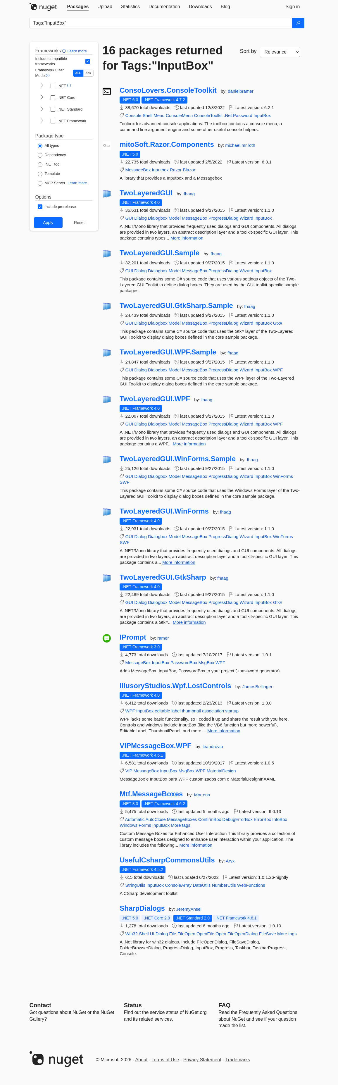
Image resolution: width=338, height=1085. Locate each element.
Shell (147, 115)
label (176, 710)
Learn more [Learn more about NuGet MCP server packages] (77, 183)
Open (220, 933)
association (213, 710)
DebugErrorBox (237, 819)
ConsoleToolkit (208, 115)
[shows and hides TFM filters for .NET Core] (41, 98)
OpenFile (205, 933)
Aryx (230, 860)
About (141, 1059)
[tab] (78, 6)
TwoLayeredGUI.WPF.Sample (168, 352)
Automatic (135, 819)
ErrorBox (262, 819)
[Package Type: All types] (48, 146)
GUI (129, 218)
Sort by (248, 51)
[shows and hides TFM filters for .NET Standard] (41, 109)
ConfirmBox (209, 819)
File (172, 933)
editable (162, 710)
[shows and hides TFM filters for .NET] (41, 86)
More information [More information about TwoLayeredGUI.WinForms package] (178, 562)
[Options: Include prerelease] (56, 206)
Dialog (140, 218)
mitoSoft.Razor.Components (167, 144)
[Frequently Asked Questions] (224, 1005)
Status (133, 1005)
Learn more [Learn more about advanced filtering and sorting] (77, 51)
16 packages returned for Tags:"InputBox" (163, 58)
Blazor (189, 169)
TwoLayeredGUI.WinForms (164, 511)
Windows (128, 825)
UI (152, 933)
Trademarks (237, 1059)
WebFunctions (251, 885)
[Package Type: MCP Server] (51, 183)
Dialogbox (158, 218)
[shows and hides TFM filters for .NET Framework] (41, 121)
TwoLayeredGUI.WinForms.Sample (178, 459)
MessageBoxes (182, 819)
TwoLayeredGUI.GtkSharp (163, 577)
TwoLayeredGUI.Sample (159, 253)
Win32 (131, 933)
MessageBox (138, 169)
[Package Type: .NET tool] (49, 164)
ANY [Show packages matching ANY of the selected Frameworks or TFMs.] (89, 73)
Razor (176, 169)
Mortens (202, 794)
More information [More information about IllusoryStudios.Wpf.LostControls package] (223, 730)
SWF (124, 482)
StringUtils (135, 885)
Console (133, 115)
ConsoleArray (178, 885)
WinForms (283, 476)
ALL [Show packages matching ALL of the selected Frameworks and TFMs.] (78, 73)
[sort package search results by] (280, 52)
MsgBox (206, 662)
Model (175, 218)
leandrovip (213, 746)
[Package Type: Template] (49, 174)
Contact (40, 1005)
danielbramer (240, 91)
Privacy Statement (202, 1059)
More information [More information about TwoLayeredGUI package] (187, 237)
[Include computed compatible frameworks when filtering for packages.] (87, 61)
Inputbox (160, 169)
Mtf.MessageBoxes (151, 794)
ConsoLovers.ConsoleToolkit (168, 90)
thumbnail (191, 710)
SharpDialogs (142, 908)
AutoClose (156, 819)
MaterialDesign (221, 770)
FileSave (267, 933)
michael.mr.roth (240, 145)
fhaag (189, 193)
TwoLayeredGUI (146, 193)
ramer (163, 638)
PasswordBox (183, 662)
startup (232, 710)
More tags (180, 825)
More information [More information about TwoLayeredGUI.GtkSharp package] (189, 622)
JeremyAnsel (188, 909)
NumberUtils (224, 885)
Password (242, 115)
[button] (64, 50)
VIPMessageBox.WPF (155, 746)
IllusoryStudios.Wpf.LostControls (175, 686)
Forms (145, 825)
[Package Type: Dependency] (51, 155)
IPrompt (133, 637)
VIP (128, 770)
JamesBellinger (257, 686)
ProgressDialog (223, 218)
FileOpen (186, 933)
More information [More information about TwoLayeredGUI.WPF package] (189, 443)
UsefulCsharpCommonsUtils (167, 860)
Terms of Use (165, 1059)
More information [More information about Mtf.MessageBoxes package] (196, 845)
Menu (159, 115)
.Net (228, 115)
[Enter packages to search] (161, 23)
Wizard (246, 218)
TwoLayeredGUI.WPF (155, 399)
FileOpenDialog (242, 933)
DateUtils (202, 885)
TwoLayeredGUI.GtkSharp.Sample (176, 305)
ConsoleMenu (179, 115)
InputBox (262, 115)
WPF (278, 369)
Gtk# (277, 323)
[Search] (298, 23)
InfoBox (279, 819)
